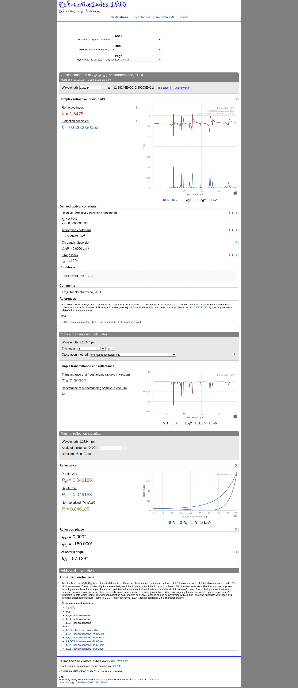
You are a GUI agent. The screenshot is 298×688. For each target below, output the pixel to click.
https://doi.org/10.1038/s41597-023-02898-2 (83, 683)
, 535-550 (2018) (191, 308)
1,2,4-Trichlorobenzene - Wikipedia (85, 634)
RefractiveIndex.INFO (92, 4)
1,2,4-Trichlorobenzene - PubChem (85, 645)
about (184, 17)
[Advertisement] (210, 47)
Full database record (129, 322)
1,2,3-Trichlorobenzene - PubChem (85, 642)
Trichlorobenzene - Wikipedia (82, 630)
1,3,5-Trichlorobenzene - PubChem (85, 649)
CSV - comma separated (76, 322)
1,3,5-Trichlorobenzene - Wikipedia (85, 638)
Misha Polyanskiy (118, 661)
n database (142, 17)
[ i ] (237, 99)
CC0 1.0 (116, 666)
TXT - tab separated (104, 322)
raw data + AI (165, 17)
